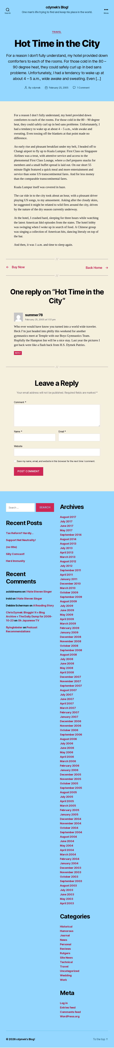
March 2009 (68, 624)
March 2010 (67, 588)
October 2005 (69, 783)
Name (18, 432)
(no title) (11, 547)
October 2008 (69, 646)
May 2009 (66, 615)
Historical (66, 927)
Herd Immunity (15, 561)
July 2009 (66, 606)
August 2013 (68, 544)
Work (63, 980)
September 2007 (71, 686)
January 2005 (69, 814)
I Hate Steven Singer (39, 591)
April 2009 (67, 619)
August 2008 (68, 655)
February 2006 (69, 766)
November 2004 (70, 823)
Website (18, 446)
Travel (57, 32)
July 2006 (66, 743)
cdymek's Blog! (57, 7)
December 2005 (70, 775)
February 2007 (69, 712)
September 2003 (71, 881)
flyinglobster (14, 627)
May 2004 (66, 846)
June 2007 (67, 699)
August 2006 (68, 739)
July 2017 (66, 521)
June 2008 (67, 664)
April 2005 (67, 801)
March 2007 (68, 708)
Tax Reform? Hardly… (20, 533)
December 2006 (70, 721)
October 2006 (69, 730)
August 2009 (68, 601)
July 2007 (66, 695)
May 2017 (66, 530)
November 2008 (70, 641)
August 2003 (68, 886)
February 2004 (69, 859)
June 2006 (67, 748)
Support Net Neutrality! (21, 540)
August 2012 (68, 561)
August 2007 (68, 690)
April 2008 (67, 672)
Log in (64, 1003)
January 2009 (69, 632)
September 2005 (71, 788)
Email (62, 432)
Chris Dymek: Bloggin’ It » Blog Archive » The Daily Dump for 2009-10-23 (29, 616)
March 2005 (68, 806)
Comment (20, 402)
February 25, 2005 (59, 88)
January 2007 (69, 717)
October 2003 (69, 877)
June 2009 (67, 610)
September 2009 (71, 597)
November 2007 (70, 681)
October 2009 (69, 592)
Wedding (66, 975)
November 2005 (70, 779)
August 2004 (68, 837)
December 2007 (70, 677)
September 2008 (71, 650)
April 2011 (66, 575)
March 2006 (68, 761)
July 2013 (66, 548)
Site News (66, 958)
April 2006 (67, 757)
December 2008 (70, 637)
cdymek (35, 88)
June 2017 (66, 526)
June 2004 (67, 841)
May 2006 (66, 752)
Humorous (66, 931)
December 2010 (70, 584)
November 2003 (70, 872)
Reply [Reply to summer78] (18, 353)
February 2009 (69, 628)
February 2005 (69, 810)
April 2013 (66, 552)
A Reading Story (43, 605)
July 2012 (66, 566)
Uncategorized (69, 971)
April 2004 (67, 850)
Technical (66, 962)
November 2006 (70, 726)
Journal (65, 935)
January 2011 (68, 579)
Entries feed (68, 1008)
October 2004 (69, 828)
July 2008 (66, 659)
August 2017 (68, 517)
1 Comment (83, 88)
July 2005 (66, 797)
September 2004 (71, 832)
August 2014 (68, 539)
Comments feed (70, 1012)
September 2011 (70, 570)
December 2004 (70, 819)
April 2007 (67, 703)
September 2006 (71, 735)
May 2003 (66, 899)
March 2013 (67, 557)
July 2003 (66, 890)
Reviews (65, 949)
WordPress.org (70, 1016)
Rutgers (65, 953)
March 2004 (68, 854)
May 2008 (66, 668)
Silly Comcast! (15, 554)
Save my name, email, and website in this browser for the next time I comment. (56, 461)
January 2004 (69, 863)
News (63, 940)
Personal (65, 944)
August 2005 (68, 792)
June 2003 (67, 894)
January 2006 (69, 770)
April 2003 (67, 903)
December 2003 (70, 868)
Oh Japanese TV (28, 620)
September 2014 (70, 535)
